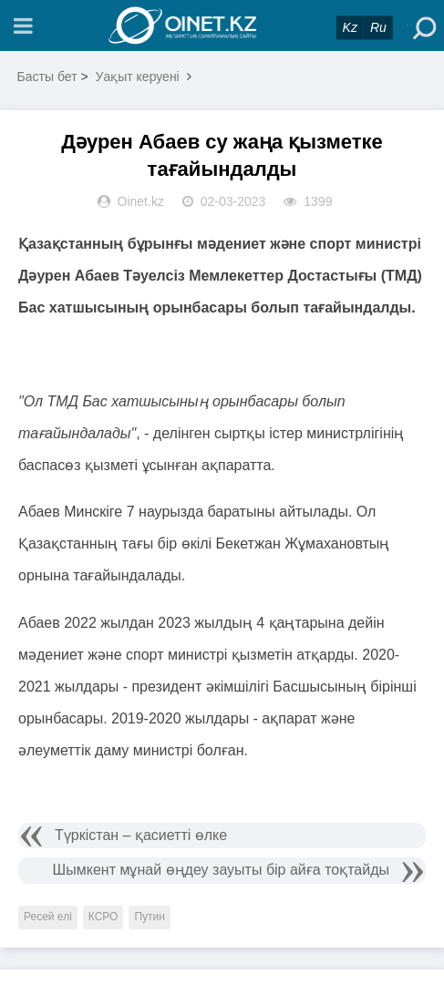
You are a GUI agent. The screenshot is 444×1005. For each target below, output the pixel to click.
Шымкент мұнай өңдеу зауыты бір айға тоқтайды (221, 869)
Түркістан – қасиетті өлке (141, 835)
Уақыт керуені (138, 76)
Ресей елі (48, 916)
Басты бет (47, 76)
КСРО (103, 916)
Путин (149, 916)
